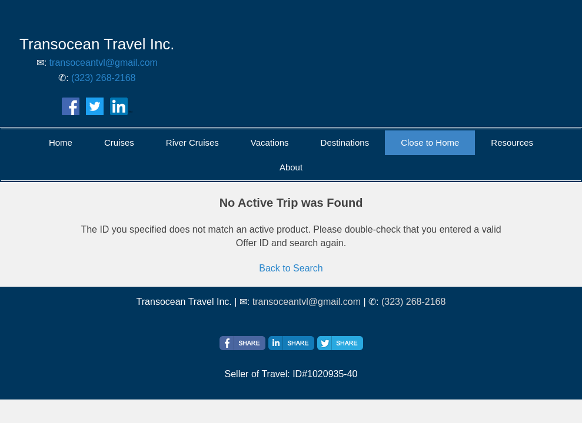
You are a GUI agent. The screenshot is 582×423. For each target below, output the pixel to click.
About (291, 167)
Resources (512, 142)
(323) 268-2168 (103, 78)
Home (60, 142)
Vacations (270, 142)
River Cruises (192, 142)
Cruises (119, 142)
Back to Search (291, 268)
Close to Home (430, 142)
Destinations (345, 142)
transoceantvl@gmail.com (103, 63)
